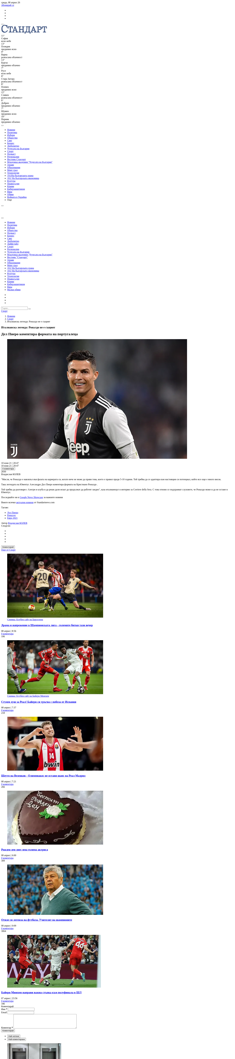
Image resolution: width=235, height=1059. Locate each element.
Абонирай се (7, 5)
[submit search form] (29, 308)
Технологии (13, 173)
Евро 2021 (12, 518)
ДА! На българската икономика (23, 178)
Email (4, 1012)
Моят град (12, 170)
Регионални (13, 156)
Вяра (9, 191)
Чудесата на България (18, 148)
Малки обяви (14, 289)
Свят (9, 140)
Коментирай (8, 547)
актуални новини (24, 502)
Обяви (10, 194)
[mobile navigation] (2, 24)
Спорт (10, 151)
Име (4, 1009)
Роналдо (11, 515)
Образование (13, 167)
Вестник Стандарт (16, 159)
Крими (10, 186)
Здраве (10, 164)
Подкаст (11, 154)
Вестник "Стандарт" (17, 257)
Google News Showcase (31, 497)
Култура (11, 181)
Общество (12, 138)
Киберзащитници (16, 189)
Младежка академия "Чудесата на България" (29, 162)
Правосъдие (13, 183)
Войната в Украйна (17, 197)
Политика (12, 132)
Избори (11, 135)
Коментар (7, 1030)
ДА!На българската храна (20, 175)
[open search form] (2, 125)
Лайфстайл (12, 244)
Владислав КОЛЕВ (17, 523)
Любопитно (13, 146)
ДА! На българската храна (20, 268)
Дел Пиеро (12, 512)
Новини (11, 129)
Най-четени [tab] (13, 1039)
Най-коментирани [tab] (16, 1042)
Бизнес (10, 143)
